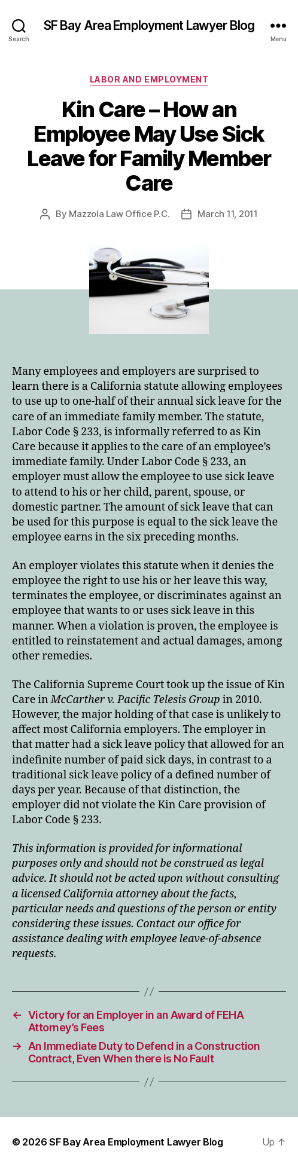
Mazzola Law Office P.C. (119, 213)
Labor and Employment (149, 79)
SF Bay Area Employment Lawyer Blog (149, 25)
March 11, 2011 (227, 213)
